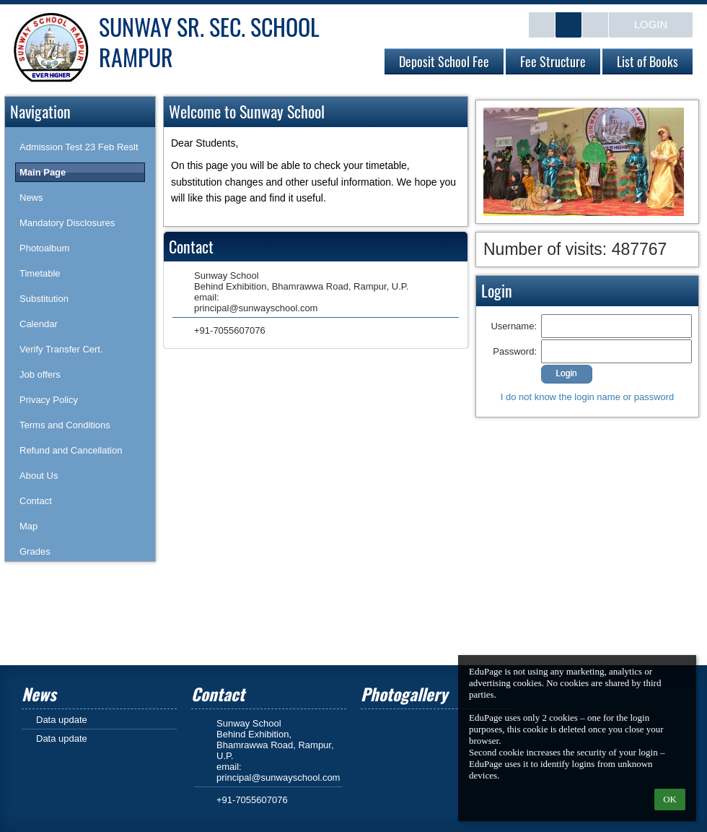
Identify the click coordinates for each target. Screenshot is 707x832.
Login (651, 24)
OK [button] (670, 799)
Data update (61, 719)
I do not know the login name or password (588, 396)
